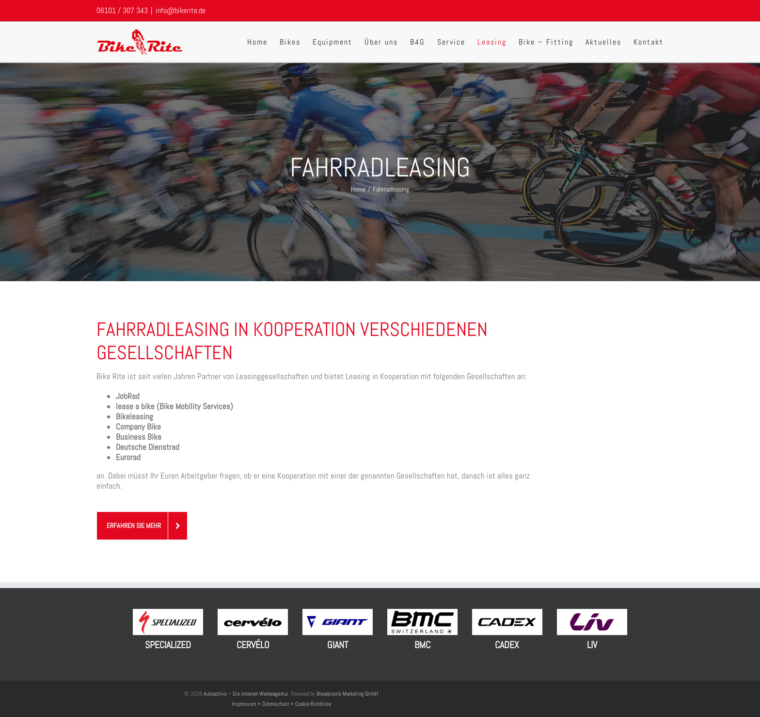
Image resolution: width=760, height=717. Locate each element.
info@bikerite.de (181, 10)
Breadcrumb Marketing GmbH (347, 694)
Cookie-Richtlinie (313, 704)
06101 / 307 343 (122, 10)
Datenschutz (275, 704)
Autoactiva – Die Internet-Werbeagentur (246, 694)
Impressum (245, 704)
